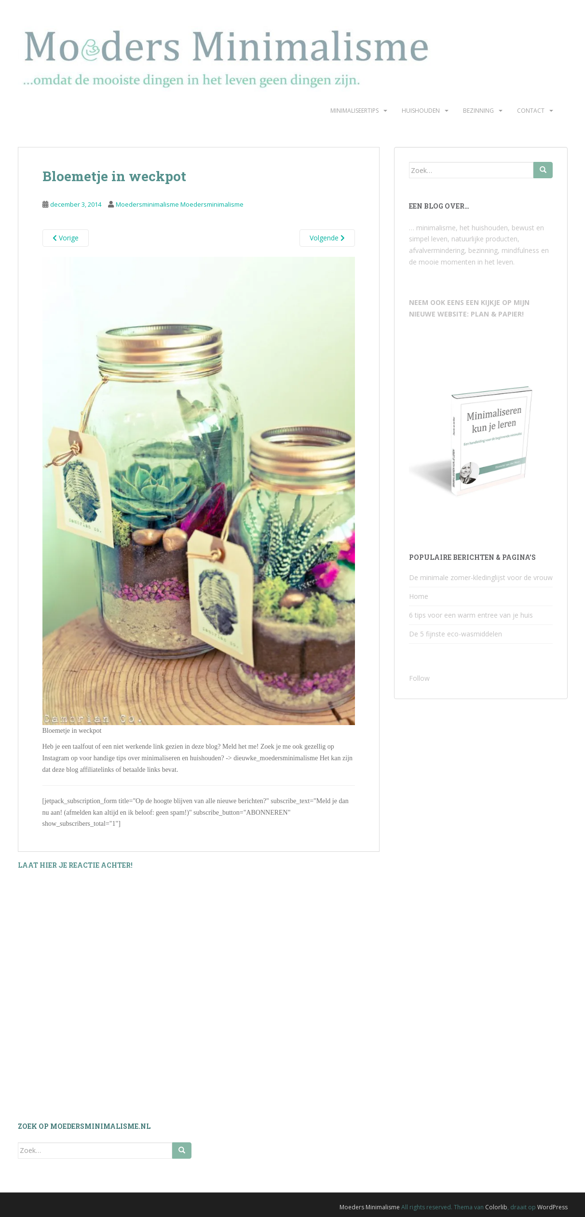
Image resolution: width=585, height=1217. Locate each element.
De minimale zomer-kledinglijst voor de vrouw (481, 577)
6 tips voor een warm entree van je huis (471, 615)
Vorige (66, 237)
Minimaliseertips (354, 110)
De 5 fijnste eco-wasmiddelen (455, 633)
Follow (419, 678)
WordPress (552, 1207)
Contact (530, 110)
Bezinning (478, 110)
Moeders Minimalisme (370, 1207)
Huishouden (421, 110)
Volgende (327, 237)
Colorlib (496, 1207)
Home (418, 596)
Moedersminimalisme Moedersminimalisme (180, 204)
